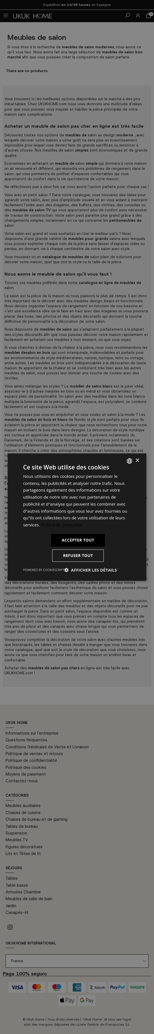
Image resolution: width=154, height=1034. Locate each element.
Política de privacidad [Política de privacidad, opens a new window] (61, 525)
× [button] (137, 460)
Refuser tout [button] (78, 555)
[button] (90, 569)
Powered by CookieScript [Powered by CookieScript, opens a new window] (43, 570)
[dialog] (77, 517)
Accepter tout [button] (78, 540)
